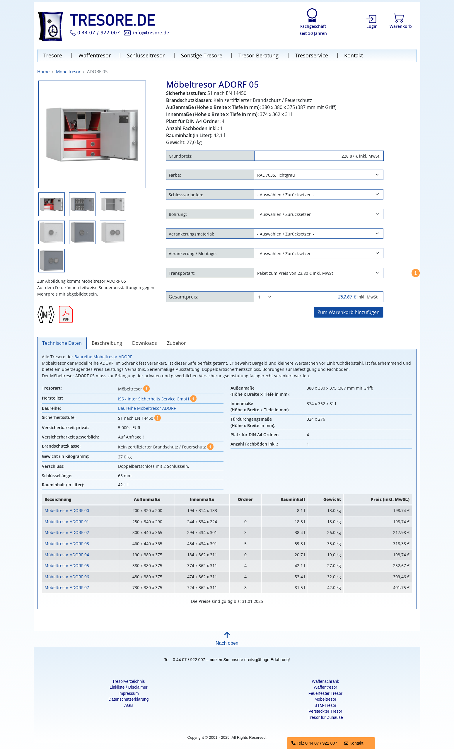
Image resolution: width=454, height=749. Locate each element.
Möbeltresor (68, 71)
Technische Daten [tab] (62, 343)
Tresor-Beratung (259, 55)
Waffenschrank (325, 681)
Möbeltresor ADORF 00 (67, 510)
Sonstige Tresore (202, 55)
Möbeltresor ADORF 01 (67, 521)
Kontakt (353, 55)
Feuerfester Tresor (325, 693)
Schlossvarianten (185, 194)
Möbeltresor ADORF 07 (67, 587)
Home (43, 71)
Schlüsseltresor (146, 55)
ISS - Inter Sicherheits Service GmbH (153, 399)
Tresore (53, 55)
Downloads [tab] (144, 343)
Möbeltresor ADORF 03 (67, 543)
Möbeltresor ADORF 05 (67, 565)
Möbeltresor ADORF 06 (67, 576)
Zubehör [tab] (176, 343)
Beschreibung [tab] (107, 343)
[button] (227, 640)
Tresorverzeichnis (128, 681)
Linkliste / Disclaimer (128, 687)
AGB (128, 705)
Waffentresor (95, 55)
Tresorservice (312, 55)
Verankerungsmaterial (191, 234)
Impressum (128, 693)
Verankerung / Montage (192, 253)
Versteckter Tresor (325, 711)
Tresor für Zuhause (325, 717)
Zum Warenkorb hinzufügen (349, 312)
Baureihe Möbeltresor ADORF (103, 356)
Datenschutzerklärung (128, 699)
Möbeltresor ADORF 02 (67, 532)
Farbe (174, 175)
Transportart (181, 273)
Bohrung (177, 214)
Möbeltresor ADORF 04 (67, 554)
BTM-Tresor (326, 705)
